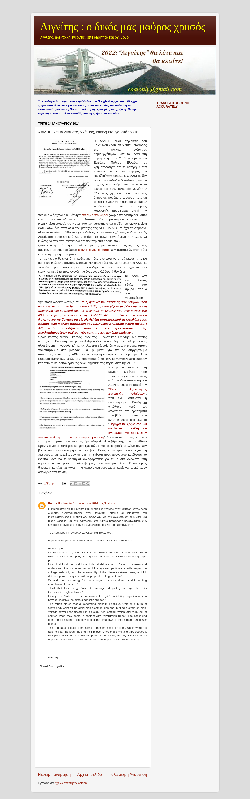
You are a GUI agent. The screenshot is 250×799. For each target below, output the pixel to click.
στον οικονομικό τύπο (93, 249)
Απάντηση (54, 657)
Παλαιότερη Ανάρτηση (127, 774)
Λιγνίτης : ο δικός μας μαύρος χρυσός (122, 27)
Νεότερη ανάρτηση (54, 774)
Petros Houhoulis (60, 503)
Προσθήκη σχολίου (52, 666)
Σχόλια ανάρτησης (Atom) (71, 783)
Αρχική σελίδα (89, 774)
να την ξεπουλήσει (95, 215)
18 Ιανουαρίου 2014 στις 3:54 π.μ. (94, 503)
